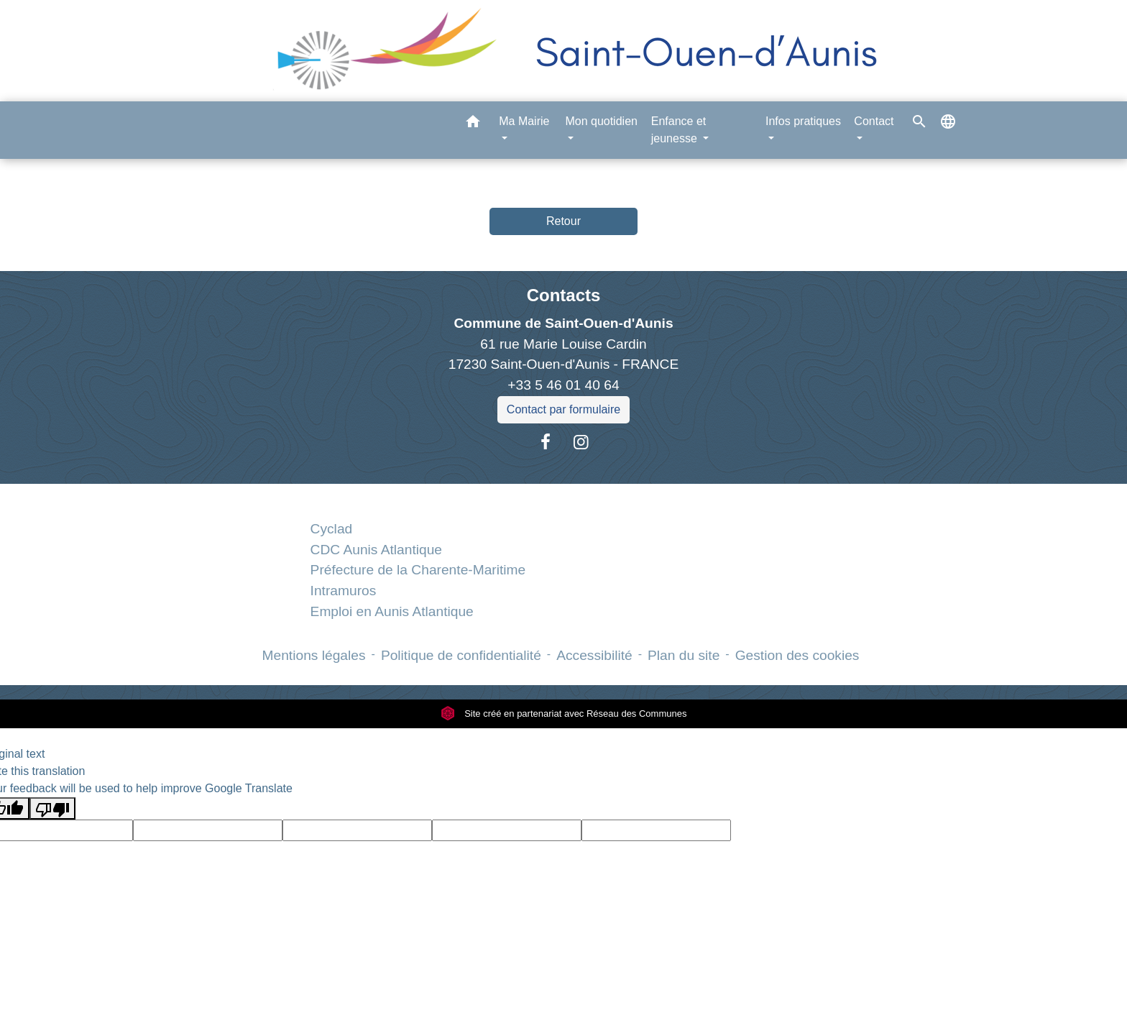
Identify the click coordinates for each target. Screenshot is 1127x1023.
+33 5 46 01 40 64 (563, 385)
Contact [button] (873, 121)
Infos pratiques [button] (803, 121)
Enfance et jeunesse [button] (679, 129)
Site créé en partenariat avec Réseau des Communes (564, 713)
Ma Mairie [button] (524, 121)
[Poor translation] (52, 808)
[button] (473, 124)
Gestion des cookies (797, 655)
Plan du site (683, 655)
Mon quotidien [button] (601, 121)
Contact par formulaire (563, 409)
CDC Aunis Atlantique (376, 549)
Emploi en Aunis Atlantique (392, 611)
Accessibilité (594, 655)
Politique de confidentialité (461, 655)
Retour (563, 221)
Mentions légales (314, 655)
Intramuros (343, 590)
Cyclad (331, 528)
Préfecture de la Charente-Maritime (418, 569)
